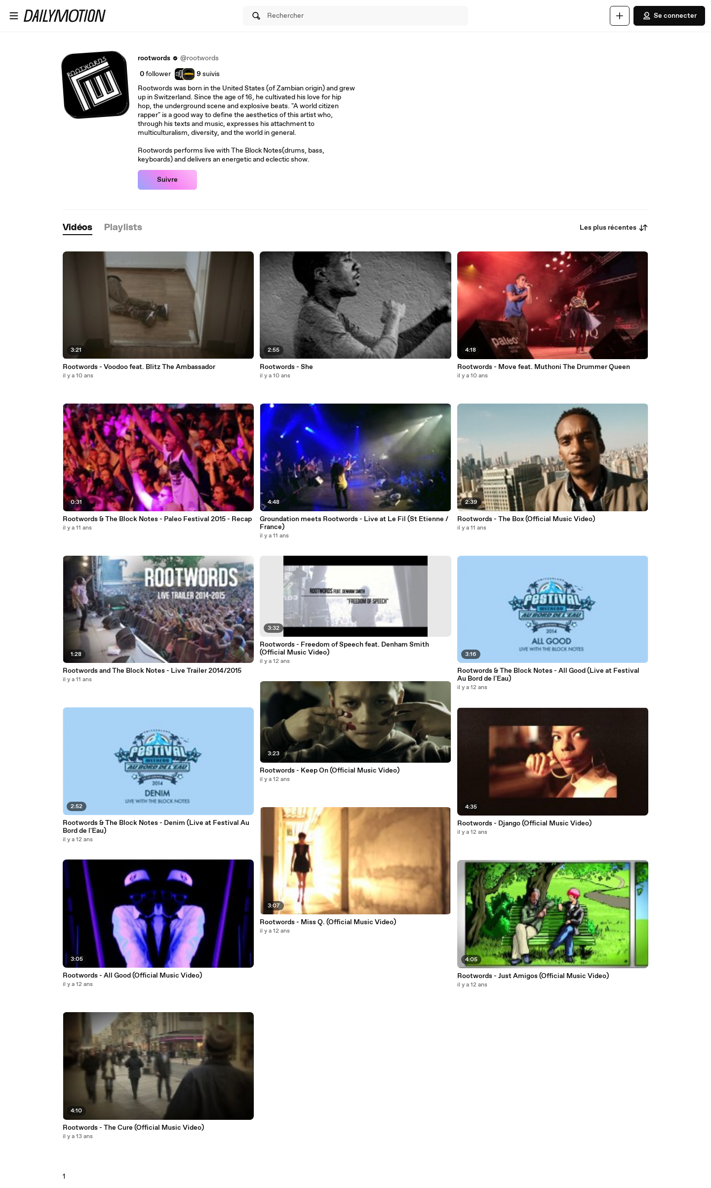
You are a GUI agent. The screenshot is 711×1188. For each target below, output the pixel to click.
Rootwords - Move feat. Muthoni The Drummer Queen (543, 367)
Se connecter (669, 16)
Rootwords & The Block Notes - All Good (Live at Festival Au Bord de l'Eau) (548, 675)
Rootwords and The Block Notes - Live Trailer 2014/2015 (152, 671)
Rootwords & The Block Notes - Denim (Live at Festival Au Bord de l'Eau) (156, 827)
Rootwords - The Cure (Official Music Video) (133, 1128)
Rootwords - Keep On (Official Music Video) (329, 771)
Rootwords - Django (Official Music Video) (524, 823)
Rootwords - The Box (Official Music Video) (526, 519)
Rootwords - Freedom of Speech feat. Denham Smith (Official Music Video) (344, 648)
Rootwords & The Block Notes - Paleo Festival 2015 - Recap (157, 519)
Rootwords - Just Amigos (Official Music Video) (533, 976)
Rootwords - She (286, 367)
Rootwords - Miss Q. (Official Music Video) (328, 922)
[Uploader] (620, 16)
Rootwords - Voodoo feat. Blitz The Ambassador (139, 367)
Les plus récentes (614, 228)
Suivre (167, 179)
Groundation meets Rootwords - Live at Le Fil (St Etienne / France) (354, 523)
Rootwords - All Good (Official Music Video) (132, 976)
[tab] (77, 228)
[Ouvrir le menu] (14, 16)
